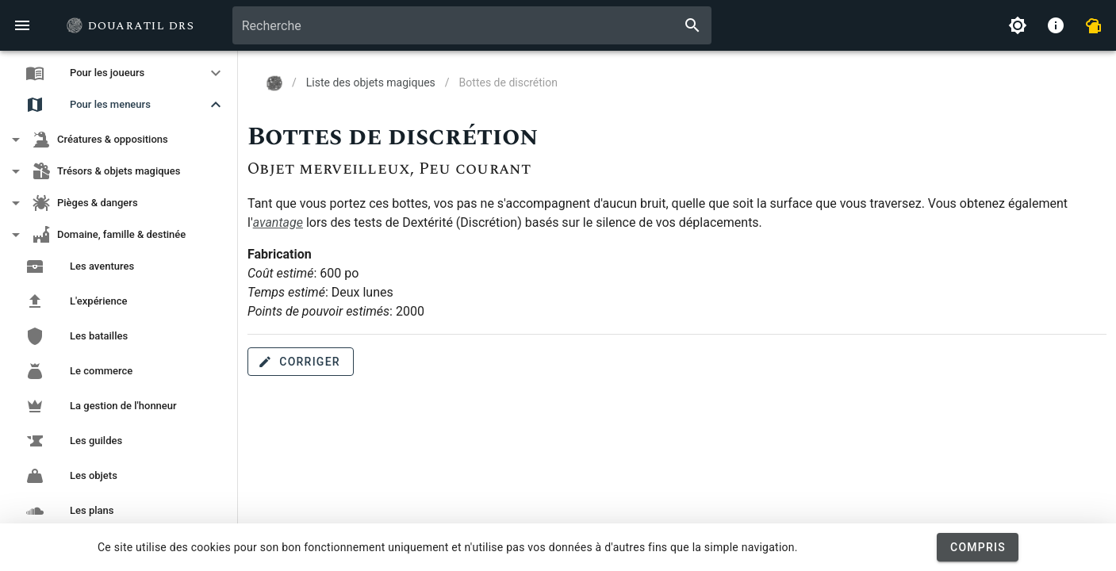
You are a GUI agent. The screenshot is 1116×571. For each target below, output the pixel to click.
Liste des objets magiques (370, 82)
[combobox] (472, 25)
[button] (119, 73)
